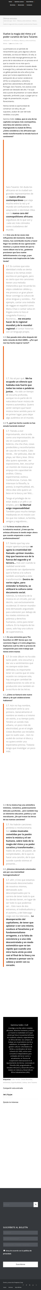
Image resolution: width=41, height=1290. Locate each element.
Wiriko (5, 43)
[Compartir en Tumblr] (10, 1095)
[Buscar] (20, 1204)
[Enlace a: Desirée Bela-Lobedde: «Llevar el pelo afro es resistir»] (29, 1114)
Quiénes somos (19, 1)
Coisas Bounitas (26, 1079)
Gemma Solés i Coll (16, 43)
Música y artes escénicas (27, 41)
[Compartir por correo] (11, 1095)
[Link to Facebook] (23, 1285)
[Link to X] (26, 1285)
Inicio (10, 1)
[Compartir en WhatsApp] (6, 1095)
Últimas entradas (10, 18)
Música (16, 41)
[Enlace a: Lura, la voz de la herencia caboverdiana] (11, 1166)
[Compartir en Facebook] (3, 1095)
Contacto (29, 5)
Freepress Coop (18, 1282)
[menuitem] (10, 1)
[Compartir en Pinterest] (7, 1095)
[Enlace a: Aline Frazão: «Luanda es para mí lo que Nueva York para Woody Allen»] (11, 1128)
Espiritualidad (16, 1082)
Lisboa (24, 1082)
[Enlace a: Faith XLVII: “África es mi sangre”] (11, 1146)
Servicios (12, 5)
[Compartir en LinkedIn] (9, 1095)
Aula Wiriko (29, 1)
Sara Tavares (32, 1082)
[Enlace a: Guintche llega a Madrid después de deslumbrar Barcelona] (29, 1166)
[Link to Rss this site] (36, 1285)
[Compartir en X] (4, 1095)
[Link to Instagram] (29, 1285)
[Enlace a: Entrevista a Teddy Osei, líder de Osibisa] (29, 1131)
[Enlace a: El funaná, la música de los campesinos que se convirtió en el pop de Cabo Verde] (11, 1114)
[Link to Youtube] (33, 1285)
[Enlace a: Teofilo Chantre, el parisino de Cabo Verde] (29, 1148)
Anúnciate (21, 5)
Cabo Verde (15, 1079)
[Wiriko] (17, 11)
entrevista (6, 1082)
